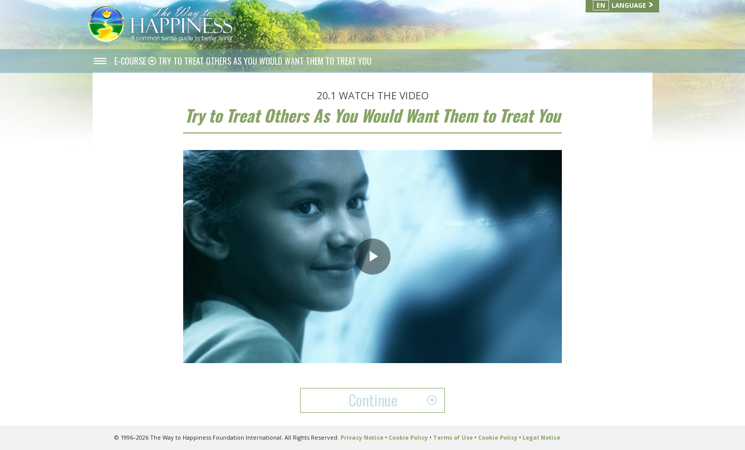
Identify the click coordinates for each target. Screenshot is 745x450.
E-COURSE (131, 61)
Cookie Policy (408, 437)
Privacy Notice (361, 437)
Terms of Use (453, 437)
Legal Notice (541, 437)
